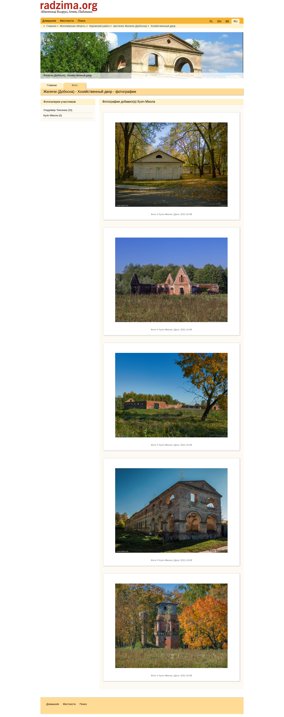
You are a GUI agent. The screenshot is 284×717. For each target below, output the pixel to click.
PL (211, 21)
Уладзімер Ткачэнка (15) (57, 110)
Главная (51, 25)
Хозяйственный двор (163, 25)
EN (219, 21)
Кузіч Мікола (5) (52, 115)
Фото (75, 85)
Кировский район (99, 25)
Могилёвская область (73, 25)
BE (227, 21)
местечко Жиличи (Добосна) (130, 25)
